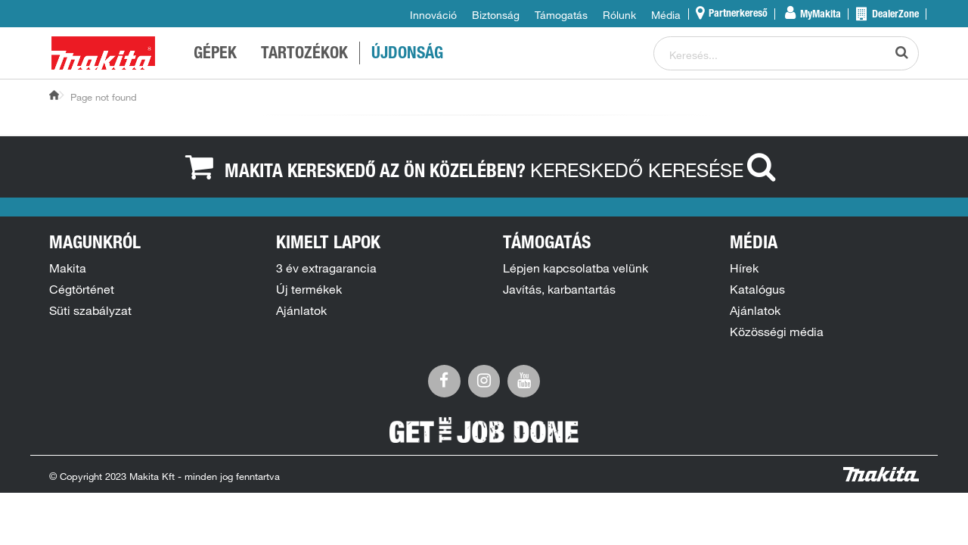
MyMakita (819, 15)
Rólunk (619, 15)
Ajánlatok (301, 310)
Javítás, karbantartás (559, 289)
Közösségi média (777, 331)
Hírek (744, 268)
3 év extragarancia (326, 268)
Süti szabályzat (90, 310)
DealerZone (894, 15)
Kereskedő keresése (656, 169)
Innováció (433, 15)
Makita (67, 268)
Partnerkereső (737, 14)
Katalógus (757, 289)
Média (666, 15)
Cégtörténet (81, 289)
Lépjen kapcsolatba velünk (575, 268)
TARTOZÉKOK (304, 54)
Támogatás (561, 15)
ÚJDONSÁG (407, 54)
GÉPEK (215, 54)
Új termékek (309, 289)
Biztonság (496, 15)
